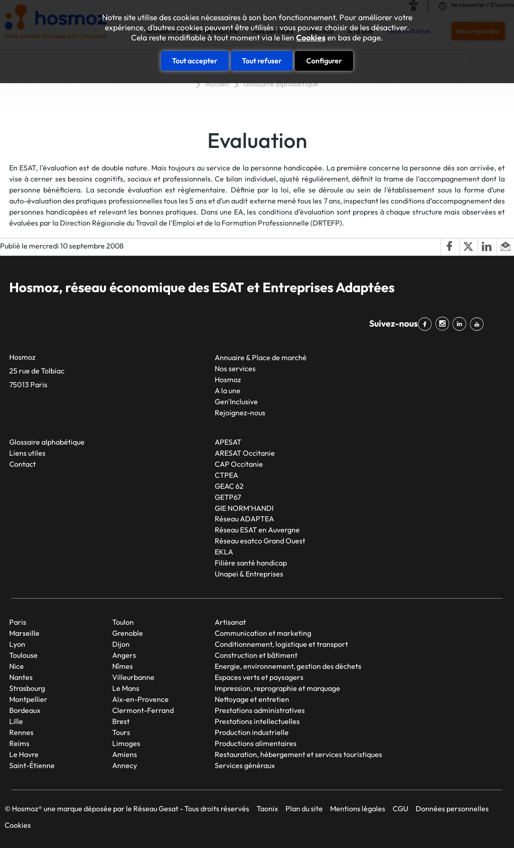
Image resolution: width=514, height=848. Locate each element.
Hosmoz (228, 379)
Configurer (324, 60)
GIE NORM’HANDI (244, 508)
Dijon (121, 644)
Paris (17, 622)
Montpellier (28, 699)
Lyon (17, 644)
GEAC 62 (229, 486)
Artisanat (230, 622)
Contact (22, 464)
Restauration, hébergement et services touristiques (298, 754)
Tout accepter (194, 60)
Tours (121, 732)
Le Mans (125, 688)
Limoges (126, 743)
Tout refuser (262, 60)
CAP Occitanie (239, 464)
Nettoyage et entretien (252, 699)
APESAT (228, 442)
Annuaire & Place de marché (261, 357)
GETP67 (228, 497)
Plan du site (304, 808)
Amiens (124, 754)
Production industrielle (252, 732)
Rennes (21, 732)
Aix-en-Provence (140, 699)
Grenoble (127, 633)
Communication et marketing (263, 633)
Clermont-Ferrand (143, 710)
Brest (121, 721)
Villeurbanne (133, 677)
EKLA (224, 551)
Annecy (124, 765)
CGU (400, 808)
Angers (124, 655)
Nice (16, 666)
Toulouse (23, 655)
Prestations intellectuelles (257, 721)
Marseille (24, 633)
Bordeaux (24, 710)
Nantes (21, 677)
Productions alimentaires (256, 743)
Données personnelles (452, 808)
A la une (227, 390)
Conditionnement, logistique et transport (281, 644)
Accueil (217, 83)
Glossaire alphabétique (281, 83)
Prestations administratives (260, 710)
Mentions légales (357, 808)
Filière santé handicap (251, 562)
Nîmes (122, 666)
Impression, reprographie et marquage (277, 688)
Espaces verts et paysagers (259, 677)
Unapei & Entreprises (249, 573)
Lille (16, 721)
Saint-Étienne (32, 765)
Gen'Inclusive (236, 401)
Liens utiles (27, 453)
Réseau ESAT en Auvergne (257, 529)
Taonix (267, 808)
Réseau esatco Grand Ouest (260, 540)
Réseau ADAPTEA (244, 518)
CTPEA (226, 475)
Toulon (123, 622)
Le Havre (24, 754)
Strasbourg (27, 688)
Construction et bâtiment (256, 655)
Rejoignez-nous (240, 412)
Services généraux (245, 765)
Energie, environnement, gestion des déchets (288, 666)
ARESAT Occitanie (245, 453)
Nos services (235, 368)
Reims (19, 743)
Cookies (311, 38)
